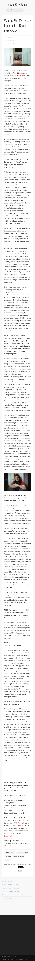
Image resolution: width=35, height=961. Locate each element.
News (13, 43)
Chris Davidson (10, 37)
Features (9, 43)
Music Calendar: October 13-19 (10, 891)
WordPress (24, 959)
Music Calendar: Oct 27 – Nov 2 (10, 884)
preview (8, 860)
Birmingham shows (23, 852)
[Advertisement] (9, 908)
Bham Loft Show (10, 852)
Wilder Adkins (21, 823)
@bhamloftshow (10, 836)
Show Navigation (28, 16)
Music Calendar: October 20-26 (10, 888)
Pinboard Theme (13, 959)
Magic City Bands (17, 4)
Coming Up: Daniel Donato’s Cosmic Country (14, 895)
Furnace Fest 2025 (7, 898)
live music (8, 856)
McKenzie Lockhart (18, 75)
